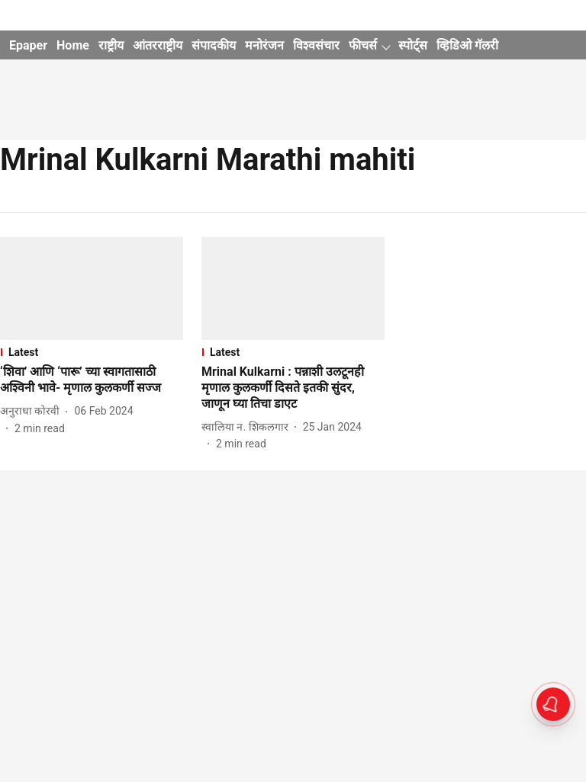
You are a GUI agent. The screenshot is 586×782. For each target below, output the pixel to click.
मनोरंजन (264, 45)
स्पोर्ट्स (412, 45)
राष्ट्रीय (111, 45)
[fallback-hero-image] (91, 288)
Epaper (28, 45)
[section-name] (91, 352)
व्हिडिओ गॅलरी (467, 45)
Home (72, 45)
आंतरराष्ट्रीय (157, 45)
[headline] (91, 380)
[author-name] (33, 411)
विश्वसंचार (316, 45)
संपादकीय (214, 45)
